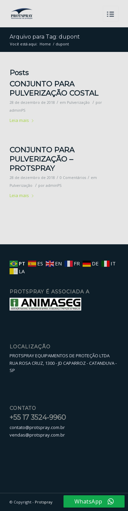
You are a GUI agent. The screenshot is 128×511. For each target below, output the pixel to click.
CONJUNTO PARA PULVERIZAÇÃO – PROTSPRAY (42, 159)
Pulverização (78, 102)
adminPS (17, 110)
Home (45, 43)
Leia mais (23, 120)
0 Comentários (73, 177)
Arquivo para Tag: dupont (45, 36)
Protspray (44, 502)
